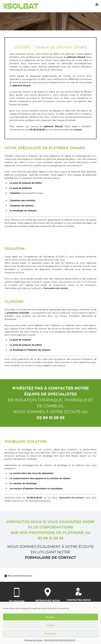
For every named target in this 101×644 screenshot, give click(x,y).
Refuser (50, 625)
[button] (50, 575)
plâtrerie (72, 57)
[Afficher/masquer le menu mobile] (97, 4)
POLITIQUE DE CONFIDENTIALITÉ (59, 640)
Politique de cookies (33, 640)
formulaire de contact (50, 557)
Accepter (50, 617)
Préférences (50, 633)
